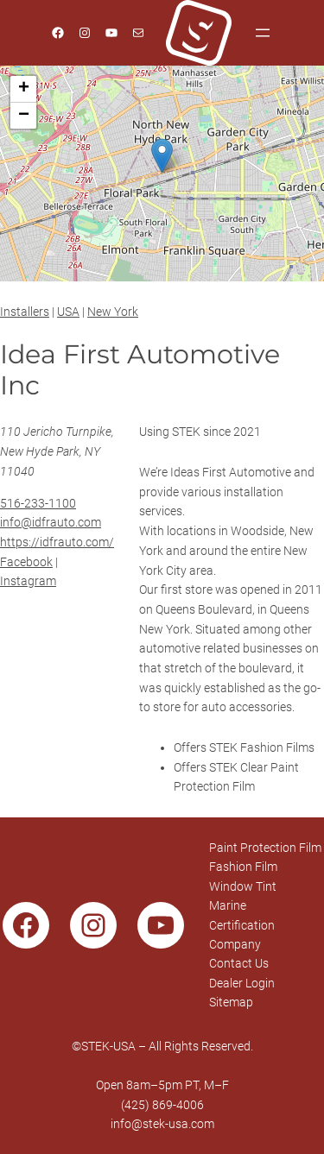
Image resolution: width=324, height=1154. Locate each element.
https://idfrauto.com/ (57, 542)
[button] (162, 155)
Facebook (26, 562)
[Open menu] (262, 32)
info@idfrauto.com (50, 522)
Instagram (28, 581)
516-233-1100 (38, 503)
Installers (24, 311)
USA (68, 311)
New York (112, 311)
